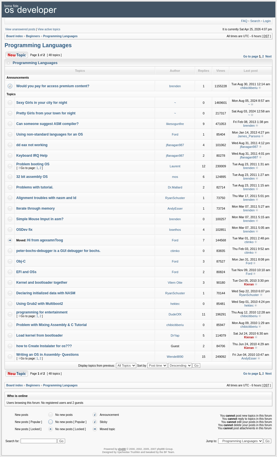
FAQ (244, 21)
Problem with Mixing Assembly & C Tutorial (51, 325)
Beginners (33, 36)
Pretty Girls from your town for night (45, 113)
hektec (175, 303)
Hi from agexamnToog (45, 240)
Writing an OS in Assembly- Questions (47, 355)
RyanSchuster (175, 198)
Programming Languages (60, 36)
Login (267, 21)
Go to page (250, 56)
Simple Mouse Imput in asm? (39, 219)
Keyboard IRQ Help (31, 156)
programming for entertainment (41, 312)
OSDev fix (24, 230)
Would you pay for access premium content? (52, 86)
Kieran (249, 284)
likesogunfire (175, 124)
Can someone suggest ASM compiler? (47, 124)
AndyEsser (174, 208)
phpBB (122, 449)
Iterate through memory (35, 208)
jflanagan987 (175, 145)
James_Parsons (249, 136)
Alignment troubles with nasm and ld (46, 198)
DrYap (175, 335)
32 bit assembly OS (32, 177)
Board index (14, 36)
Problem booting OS (32, 164)
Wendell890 (175, 356)
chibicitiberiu (249, 88)
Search (255, 21)
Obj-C (21, 261)
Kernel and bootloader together (41, 283)
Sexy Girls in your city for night (41, 103)
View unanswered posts (20, 29)
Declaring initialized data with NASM (45, 293)
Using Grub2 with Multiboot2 (39, 304)
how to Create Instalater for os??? (44, 346)
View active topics (49, 29)
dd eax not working (31, 145)
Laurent (175, 166)
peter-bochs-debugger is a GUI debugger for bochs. (58, 251)
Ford (175, 134)
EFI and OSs (26, 272)
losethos (175, 229)
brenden (175, 86)
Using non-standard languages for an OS (49, 134)
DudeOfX (174, 314)
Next (268, 56)
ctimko (249, 242)
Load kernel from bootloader (39, 335)
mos (175, 176)
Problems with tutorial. (34, 187)
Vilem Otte (175, 282)
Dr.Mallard (175, 187)
